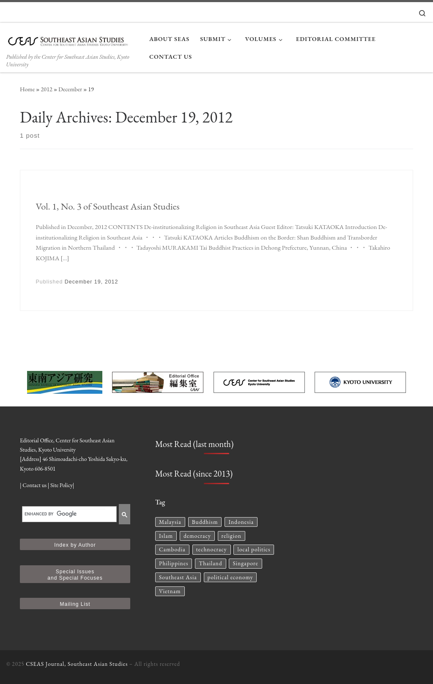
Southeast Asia (178, 577)
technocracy (211, 549)
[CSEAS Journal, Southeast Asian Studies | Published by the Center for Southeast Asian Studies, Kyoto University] (71, 39)
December (70, 89)
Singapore (245, 563)
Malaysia (170, 522)
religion (231, 536)
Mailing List (75, 604)
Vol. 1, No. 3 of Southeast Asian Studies (108, 206)
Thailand (210, 563)
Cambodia (172, 549)
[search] (65, 514)
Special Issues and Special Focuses (74, 575)
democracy (197, 536)
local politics (253, 549)
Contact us (34, 485)
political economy (230, 577)
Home (27, 89)
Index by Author (75, 545)
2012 (46, 89)
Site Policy (61, 485)
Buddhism (205, 522)
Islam (166, 536)
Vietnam (170, 591)
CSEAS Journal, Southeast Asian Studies (77, 664)
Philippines (173, 563)
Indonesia (241, 522)
